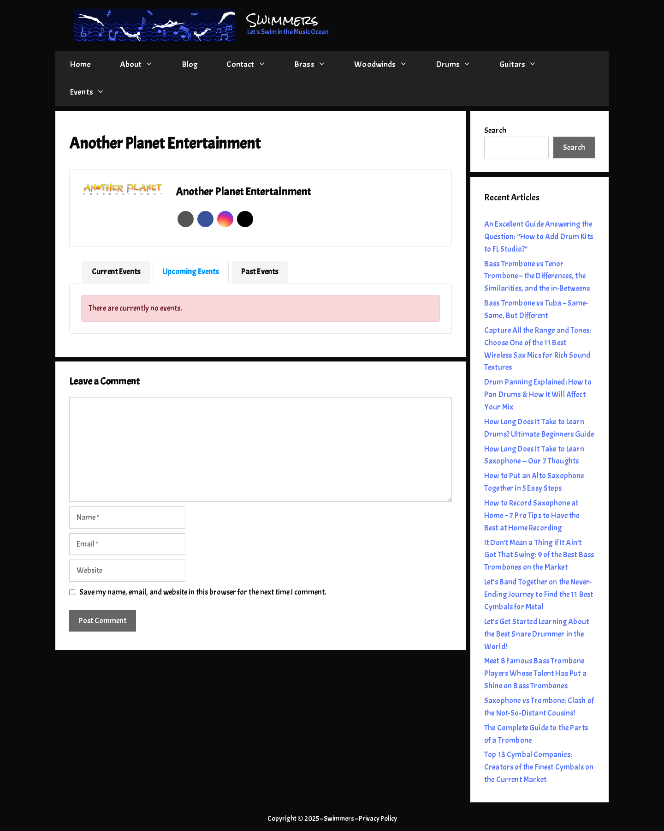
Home (80, 64)
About (143, 64)
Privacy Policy (378, 818)
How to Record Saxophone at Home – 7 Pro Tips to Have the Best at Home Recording (532, 515)
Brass (317, 64)
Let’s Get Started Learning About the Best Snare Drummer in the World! (536, 634)
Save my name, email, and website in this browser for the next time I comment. (202, 592)
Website (186, 219)
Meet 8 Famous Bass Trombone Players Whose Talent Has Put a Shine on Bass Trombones (535, 673)
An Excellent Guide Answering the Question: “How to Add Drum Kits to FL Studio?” (538, 236)
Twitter (245, 219)
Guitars (525, 64)
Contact (253, 64)
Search (495, 130)
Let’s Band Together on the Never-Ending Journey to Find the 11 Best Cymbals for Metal (538, 594)
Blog (190, 64)
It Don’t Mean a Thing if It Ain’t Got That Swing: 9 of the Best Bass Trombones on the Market (539, 555)
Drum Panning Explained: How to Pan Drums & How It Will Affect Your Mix (538, 394)
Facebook (205, 219)
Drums (460, 64)
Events (94, 92)
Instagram (225, 219)
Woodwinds (387, 64)
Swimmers (282, 20)
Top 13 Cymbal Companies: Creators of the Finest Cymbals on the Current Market (538, 767)
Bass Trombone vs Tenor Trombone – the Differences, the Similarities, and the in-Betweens (537, 276)
